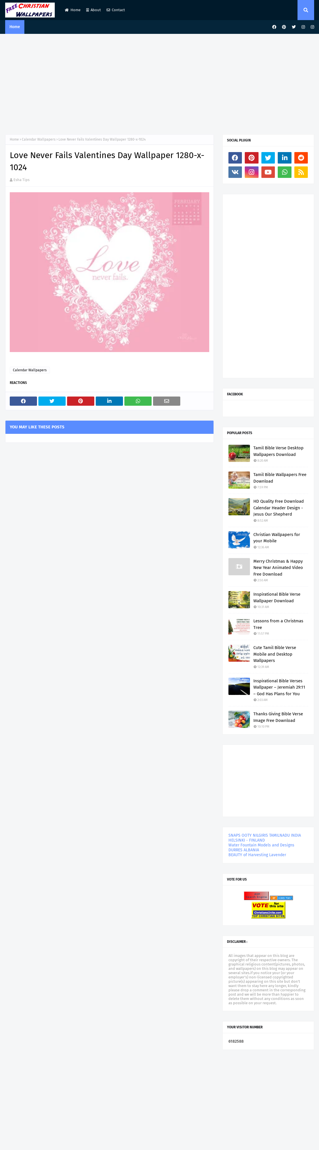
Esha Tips (21, 180)
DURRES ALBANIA (243, 850)
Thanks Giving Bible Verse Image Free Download (278, 717)
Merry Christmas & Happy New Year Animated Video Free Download (278, 568)
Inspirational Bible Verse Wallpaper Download (276, 597)
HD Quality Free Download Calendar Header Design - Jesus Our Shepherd (278, 508)
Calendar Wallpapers (39, 139)
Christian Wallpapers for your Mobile (276, 538)
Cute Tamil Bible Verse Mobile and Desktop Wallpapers (274, 654)
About (93, 10)
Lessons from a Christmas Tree (278, 624)
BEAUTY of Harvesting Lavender (257, 854)
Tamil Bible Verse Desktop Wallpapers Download (278, 451)
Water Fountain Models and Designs (261, 845)
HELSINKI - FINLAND (246, 840)
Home (73, 10)
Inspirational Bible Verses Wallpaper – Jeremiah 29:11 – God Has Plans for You (279, 687)
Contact (116, 10)
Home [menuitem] (14, 26)
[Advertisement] (159, 82)
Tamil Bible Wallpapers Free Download (279, 478)
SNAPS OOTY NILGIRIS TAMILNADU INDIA (264, 835)
